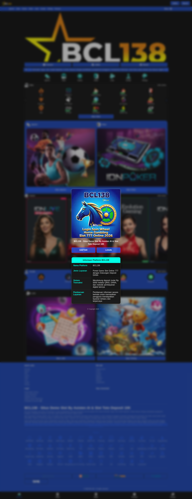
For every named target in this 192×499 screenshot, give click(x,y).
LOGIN (108, 250)
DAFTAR (83, 250)
